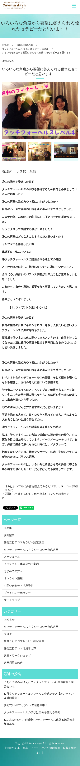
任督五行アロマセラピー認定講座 (24, 542)
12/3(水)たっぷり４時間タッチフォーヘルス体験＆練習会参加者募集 (39, 721)
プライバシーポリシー (17, 592)
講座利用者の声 (25, 45)
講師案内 (9, 535)
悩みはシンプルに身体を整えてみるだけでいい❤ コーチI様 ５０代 (41, 488)
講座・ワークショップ (17, 655)
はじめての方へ (13, 571)
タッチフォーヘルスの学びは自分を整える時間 (32, 712)
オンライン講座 (13, 578)
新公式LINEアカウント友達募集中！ (26, 705)
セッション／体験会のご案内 (21, 564)
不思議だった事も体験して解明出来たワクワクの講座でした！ (37, 495)
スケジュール (12, 556)
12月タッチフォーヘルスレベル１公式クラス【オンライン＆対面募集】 (39, 695)
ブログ (8, 634)
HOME (5, 45)
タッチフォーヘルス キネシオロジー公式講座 (25, 49)
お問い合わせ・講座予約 (18, 585)
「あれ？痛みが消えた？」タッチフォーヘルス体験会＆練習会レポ (39, 684)
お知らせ (9, 619)
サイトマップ (12, 600)
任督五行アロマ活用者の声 (20, 648)
